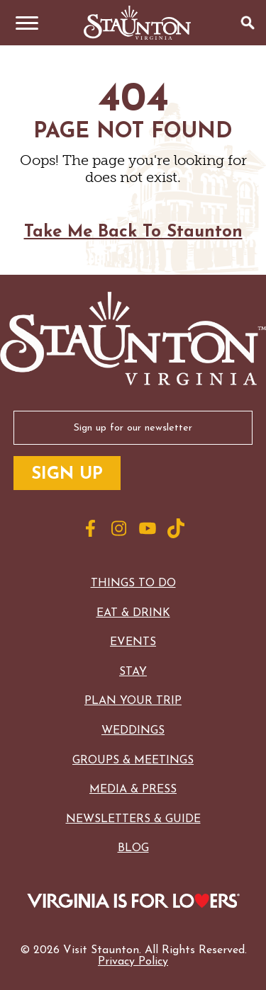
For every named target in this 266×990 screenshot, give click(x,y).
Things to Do (133, 583)
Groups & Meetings (133, 760)
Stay (133, 672)
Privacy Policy (133, 961)
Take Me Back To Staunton (133, 232)
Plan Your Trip (133, 701)
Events (133, 642)
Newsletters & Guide (133, 819)
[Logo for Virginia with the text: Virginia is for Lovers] (133, 902)
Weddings (133, 730)
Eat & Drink (133, 613)
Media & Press (133, 789)
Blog (133, 848)
